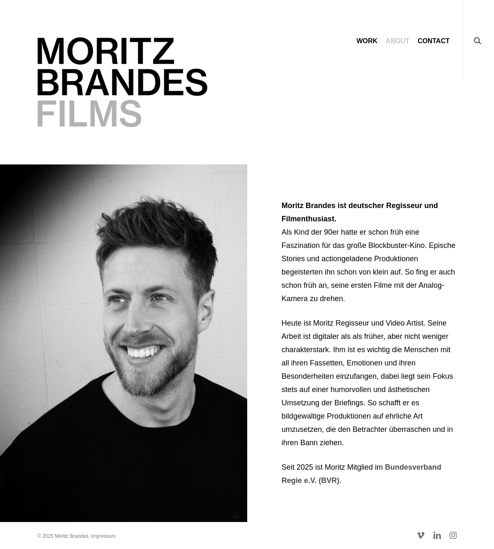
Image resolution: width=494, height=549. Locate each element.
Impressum (103, 536)
